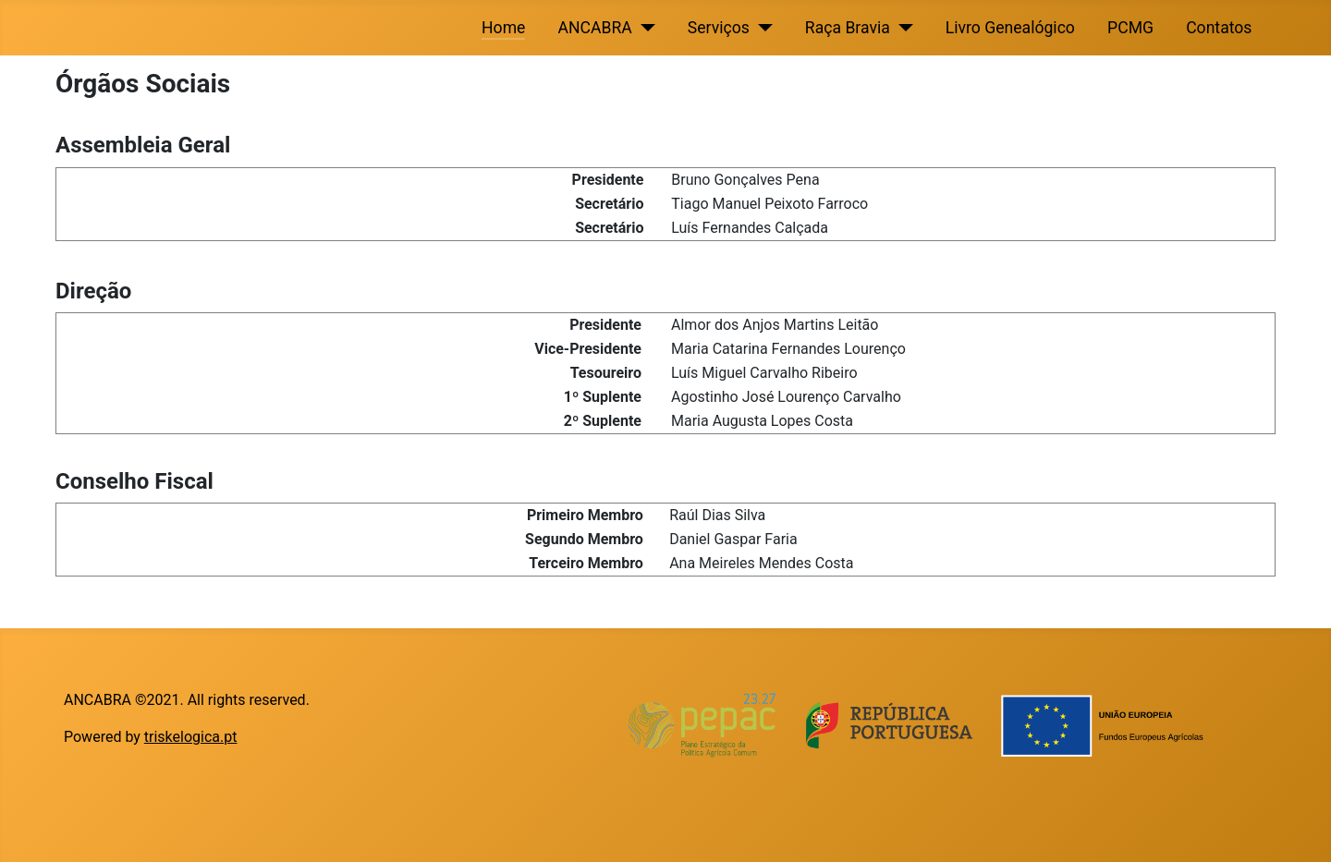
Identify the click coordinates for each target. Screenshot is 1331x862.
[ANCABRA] (643, 28)
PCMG (1130, 27)
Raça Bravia (847, 27)
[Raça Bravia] (901, 28)
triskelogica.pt (191, 737)
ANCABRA (595, 27)
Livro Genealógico (1010, 27)
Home (503, 27)
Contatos (1219, 27)
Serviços (719, 27)
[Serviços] (761, 28)
